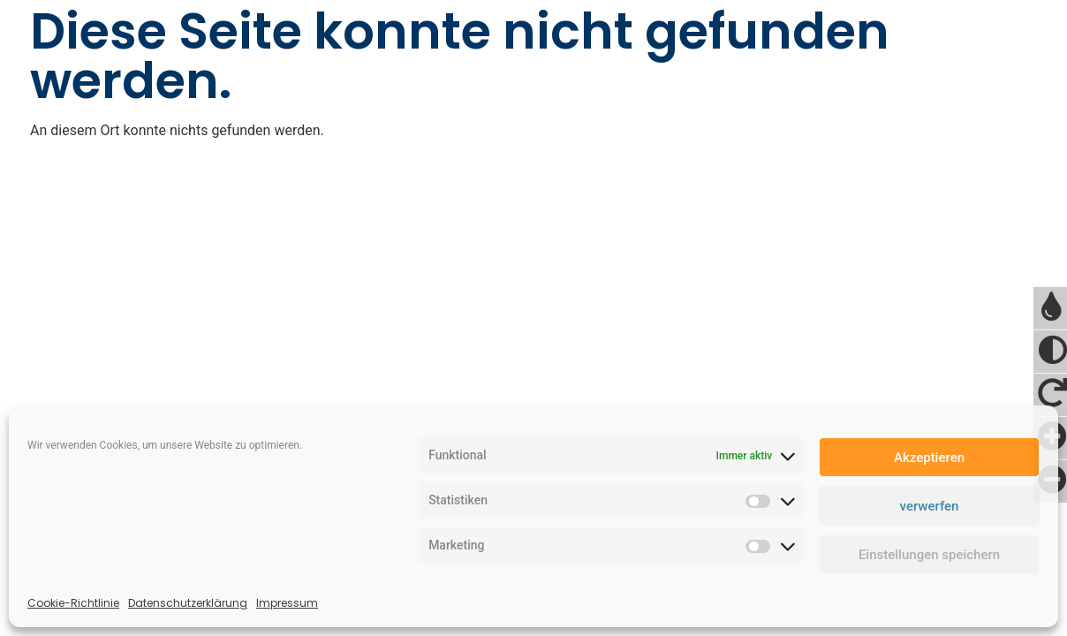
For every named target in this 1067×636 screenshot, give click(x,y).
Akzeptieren (929, 458)
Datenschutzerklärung (187, 602)
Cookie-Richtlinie (73, 602)
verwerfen (929, 506)
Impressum (287, 602)
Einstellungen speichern (929, 555)
